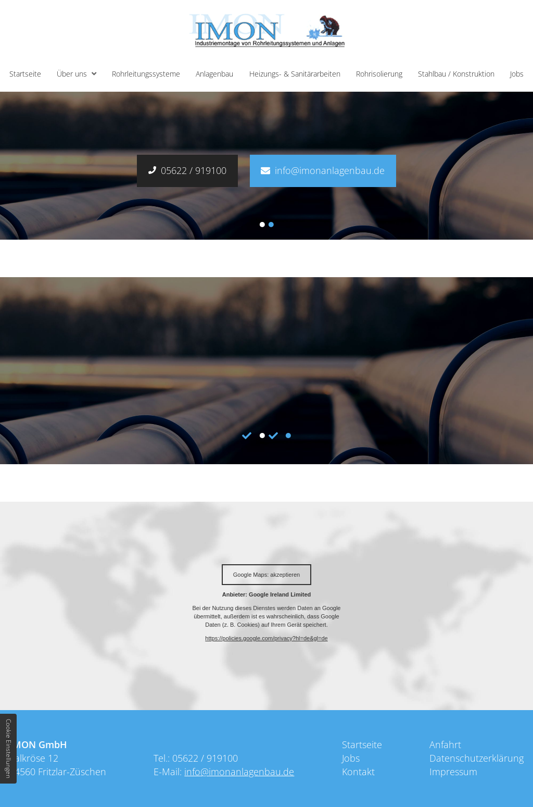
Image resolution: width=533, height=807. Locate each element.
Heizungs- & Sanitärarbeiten (294, 74)
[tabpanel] (266, 370)
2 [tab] (271, 224)
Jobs (517, 74)
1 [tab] (261, 224)
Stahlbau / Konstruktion (456, 74)
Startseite (25, 74)
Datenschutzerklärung (476, 758)
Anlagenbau (214, 74)
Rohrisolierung (379, 74)
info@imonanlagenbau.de (330, 170)
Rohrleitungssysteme (146, 74)
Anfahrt (445, 744)
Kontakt (358, 771)
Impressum (453, 771)
